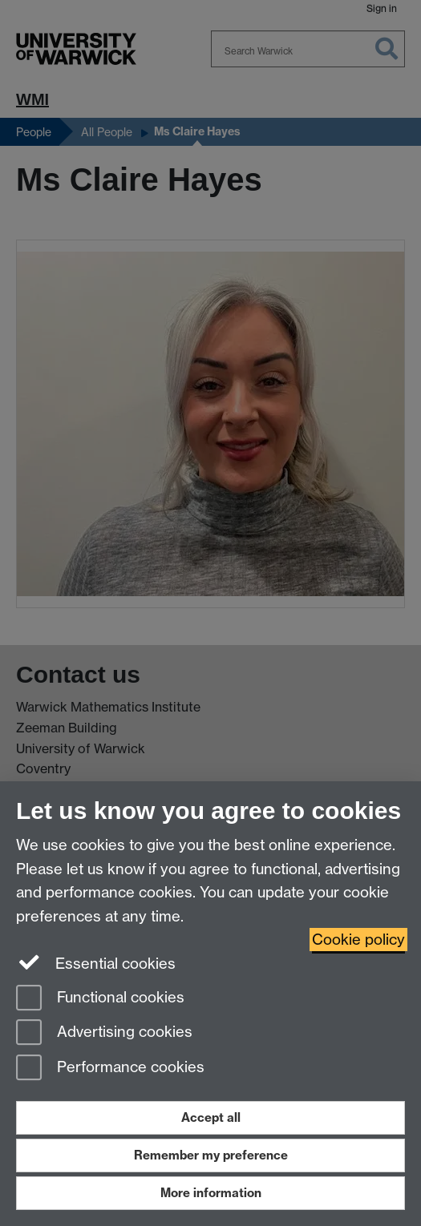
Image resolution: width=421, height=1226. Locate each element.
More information (210, 1192)
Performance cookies (110, 1068)
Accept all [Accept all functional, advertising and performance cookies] (211, 1117)
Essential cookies (96, 962)
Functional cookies (100, 999)
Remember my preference (211, 1155)
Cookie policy (358, 939)
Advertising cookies (104, 1033)
